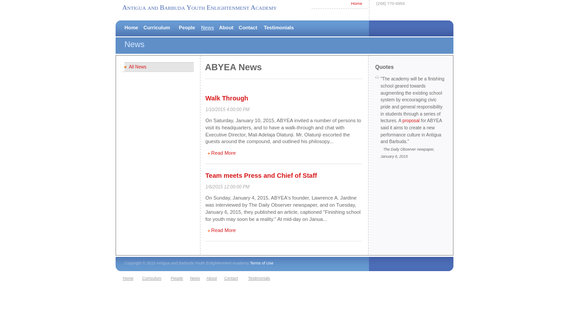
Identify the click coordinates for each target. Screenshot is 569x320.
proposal (411, 120)
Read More (223, 153)
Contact (248, 27)
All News (137, 66)
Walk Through (226, 98)
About (226, 27)
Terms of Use (261, 263)
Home (356, 3)
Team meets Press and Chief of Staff (261, 175)
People (187, 27)
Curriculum (157, 27)
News (207, 27)
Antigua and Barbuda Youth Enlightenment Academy (199, 7)
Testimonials (279, 27)
